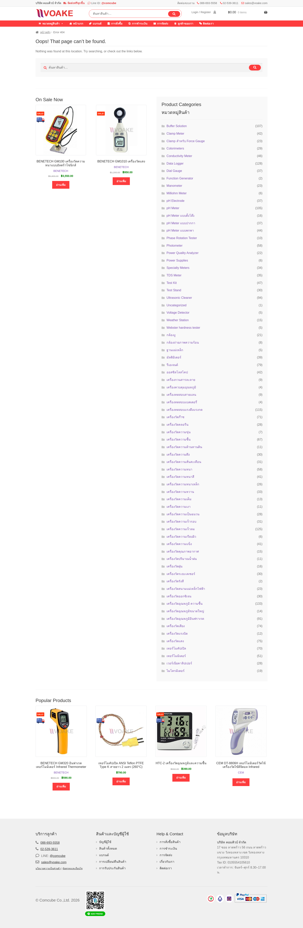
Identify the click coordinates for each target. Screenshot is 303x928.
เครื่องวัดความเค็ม (179, 499)
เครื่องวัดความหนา (179, 469)
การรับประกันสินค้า (112, 868)
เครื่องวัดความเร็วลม (181, 529)
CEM (241, 772)
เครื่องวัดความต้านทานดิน (184, 447)
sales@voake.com (256, 3)
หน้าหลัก (45, 32)
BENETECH (60, 170)
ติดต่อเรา (208, 23)
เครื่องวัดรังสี (175, 581)
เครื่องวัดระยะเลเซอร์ (181, 574)
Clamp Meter (175, 133)
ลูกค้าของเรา (185, 23)
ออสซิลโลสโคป (177, 372)
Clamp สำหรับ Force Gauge (186, 141)
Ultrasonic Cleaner (179, 297)
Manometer (174, 185)
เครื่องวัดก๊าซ (175, 417)
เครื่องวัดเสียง (176, 626)
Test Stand (174, 290)
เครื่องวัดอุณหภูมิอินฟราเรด (185, 618)
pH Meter (173, 208)
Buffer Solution (177, 126)
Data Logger (175, 163)
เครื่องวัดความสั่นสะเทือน (184, 462)
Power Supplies (177, 260)
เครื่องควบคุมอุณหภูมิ (181, 387)
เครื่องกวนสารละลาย (181, 379)
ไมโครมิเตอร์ (176, 670)
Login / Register (202, 12)
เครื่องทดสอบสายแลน (181, 394)
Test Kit (172, 282)
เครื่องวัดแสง (175, 641)
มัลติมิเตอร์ (174, 357)
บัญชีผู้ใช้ (105, 842)
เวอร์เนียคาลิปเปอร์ (179, 663)
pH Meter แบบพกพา (180, 230)
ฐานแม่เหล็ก (175, 350)
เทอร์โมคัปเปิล (176, 648)
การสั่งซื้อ (116, 23)
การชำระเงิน (139, 23)
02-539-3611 (230, 3)
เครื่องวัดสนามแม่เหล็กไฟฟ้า (186, 588)
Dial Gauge (174, 170)
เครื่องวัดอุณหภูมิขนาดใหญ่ (185, 611)
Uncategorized (176, 305)
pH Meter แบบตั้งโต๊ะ (181, 215)
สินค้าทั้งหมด (108, 848)
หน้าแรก (78, 23)
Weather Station (178, 320)
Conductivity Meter (179, 156)
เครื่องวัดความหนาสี (180, 476)
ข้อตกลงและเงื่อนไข (73, 868)
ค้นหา (174, 14)
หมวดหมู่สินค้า (52, 23)
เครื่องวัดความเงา (179, 506)
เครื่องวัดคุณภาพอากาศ (183, 551)
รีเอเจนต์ (172, 365)
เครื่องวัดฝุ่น (174, 566)
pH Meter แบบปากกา (181, 223)
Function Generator (180, 178)
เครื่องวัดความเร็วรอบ (181, 521)
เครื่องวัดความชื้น (179, 439)
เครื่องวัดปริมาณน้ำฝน (182, 558)
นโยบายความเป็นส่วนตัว (48, 868)
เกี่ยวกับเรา (167, 861)
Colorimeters (175, 148)
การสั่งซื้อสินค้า (170, 842)
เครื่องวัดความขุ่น (179, 432)
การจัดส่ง (162, 23)
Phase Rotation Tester (182, 238)
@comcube (108, 3)
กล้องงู (171, 335)
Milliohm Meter (177, 193)
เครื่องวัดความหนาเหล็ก (183, 484)
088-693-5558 (208, 3)
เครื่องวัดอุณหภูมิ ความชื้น (185, 603)
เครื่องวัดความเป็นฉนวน (183, 514)
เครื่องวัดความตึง (178, 454)
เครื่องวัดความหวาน (180, 491)
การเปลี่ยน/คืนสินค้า (112, 861)
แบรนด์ (97, 23)
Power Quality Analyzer (182, 253)
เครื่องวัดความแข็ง (179, 544)
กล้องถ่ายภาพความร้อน (183, 342)
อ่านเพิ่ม (61, 184)
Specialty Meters (178, 267)
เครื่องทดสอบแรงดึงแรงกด (185, 409)
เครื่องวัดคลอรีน (177, 424)
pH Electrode (176, 200)
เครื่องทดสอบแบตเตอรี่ (182, 402)
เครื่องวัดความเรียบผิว (181, 536)
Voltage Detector (178, 312)
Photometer (175, 245)
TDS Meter (174, 275)
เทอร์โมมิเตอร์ (176, 656)
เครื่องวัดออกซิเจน (179, 596)
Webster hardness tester (183, 327)
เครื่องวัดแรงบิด (177, 633)
